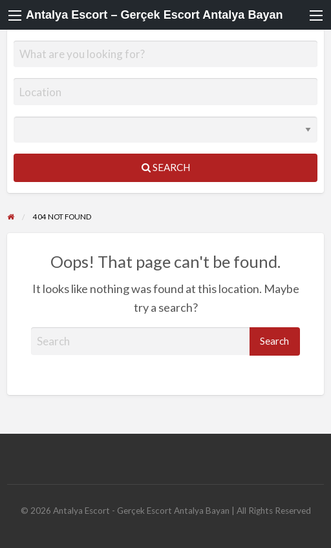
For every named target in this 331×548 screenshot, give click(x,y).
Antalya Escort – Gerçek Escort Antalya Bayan (154, 14)
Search (166, 167)
